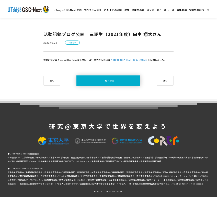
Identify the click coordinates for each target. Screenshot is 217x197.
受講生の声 (138, 10)
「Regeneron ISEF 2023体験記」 (129, 59)
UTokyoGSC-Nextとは (68, 10)
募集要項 (182, 10)
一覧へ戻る (108, 80)
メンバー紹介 (154, 10)
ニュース (169, 10)
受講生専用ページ (199, 10)
